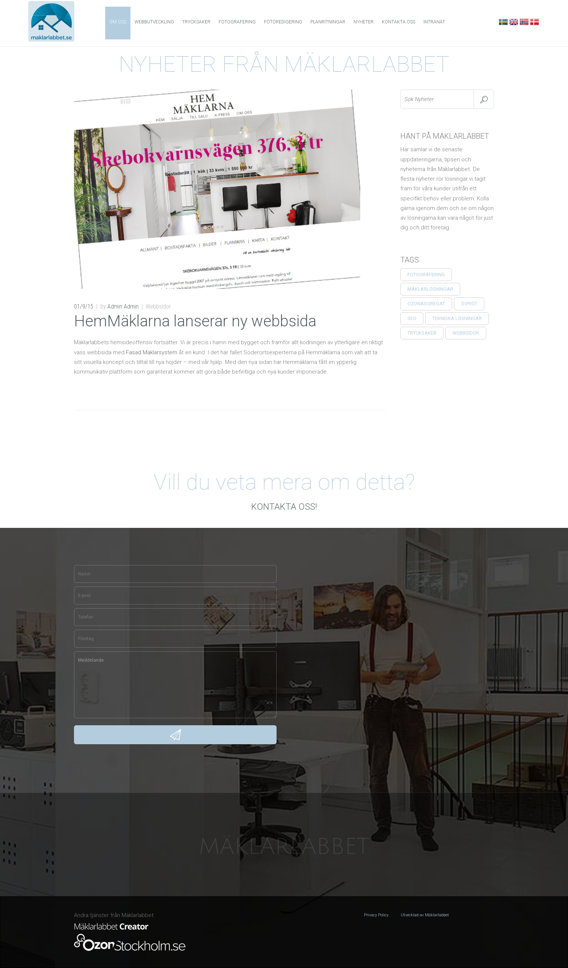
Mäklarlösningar (430, 289)
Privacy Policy (376, 915)
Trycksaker (196, 22)
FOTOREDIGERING (283, 22)
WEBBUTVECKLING (154, 22)
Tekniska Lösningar (457, 318)
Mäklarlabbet (284, 847)
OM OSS (117, 22)
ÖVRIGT (469, 303)
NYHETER (364, 22)
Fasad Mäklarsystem (151, 352)
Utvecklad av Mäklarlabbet (425, 915)
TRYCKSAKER (421, 333)
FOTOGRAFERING (237, 22)
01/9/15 (83, 306)
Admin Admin (123, 306)
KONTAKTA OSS (398, 22)
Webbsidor (465, 333)
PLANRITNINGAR (327, 22)
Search (484, 99)
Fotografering (426, 274)
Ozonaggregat (426, 303)
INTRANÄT (434, 22)
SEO (411, 318)
